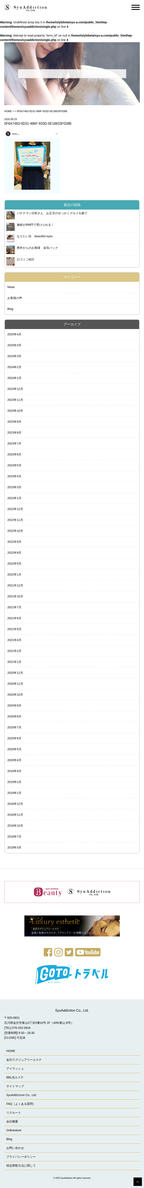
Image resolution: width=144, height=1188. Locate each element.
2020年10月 (15, 694)
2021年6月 (14, 618)
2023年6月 (14, 454)
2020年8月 (14, 716)
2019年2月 (14, 782)
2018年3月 (14, 847)
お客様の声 (14, 298)
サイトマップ (15, 1086)
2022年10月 (15, 530)
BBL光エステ (15, 1077)
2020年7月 (14, 727)
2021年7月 (14, 607)
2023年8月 (14, 432)
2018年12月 (15, 803)
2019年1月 (14, 793)
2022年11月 (15, 520)
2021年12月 (15, 585)
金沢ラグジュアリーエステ (24, 1059)
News (11, 287)
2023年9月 (14, 421)
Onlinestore (13, 1130)
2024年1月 (14, 378)
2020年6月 (14, 738)
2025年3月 (14, 345)
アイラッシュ (15, 1068)
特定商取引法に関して (21, 1165)
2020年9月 (14, 705)
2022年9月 (14, 541)
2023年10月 (15, 410)
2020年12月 (15, 672)
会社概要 (12, 1121)
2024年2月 (14, 367)
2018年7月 (14, 836)
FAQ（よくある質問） (21, 1103)
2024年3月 (14, 356)
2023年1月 (14, 498)
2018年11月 (15, 814)
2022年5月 (14, 563)
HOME (8, 111)
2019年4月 (14, 771)
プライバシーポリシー (21, 1156)
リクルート (13, 1112)
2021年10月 (15, 596)
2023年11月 (15, 399)
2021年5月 (14, 629)
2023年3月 (14, 487)
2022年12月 (15, 509)
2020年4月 (14, 760)
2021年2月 (14, 651)
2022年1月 (14, 574)
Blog (10, 309)
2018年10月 (15, 825)
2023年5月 (14, 465)
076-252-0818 (21, 1027)
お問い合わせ (15, 1148)
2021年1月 (14, 661)
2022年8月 (14, 552)
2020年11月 (15, 683)
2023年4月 (14, 476)
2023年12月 (15, 389)
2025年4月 (14, 334)
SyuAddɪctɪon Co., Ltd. (21, 1095)
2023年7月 (14, 443)
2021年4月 (14, 640)
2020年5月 (14, 749)
